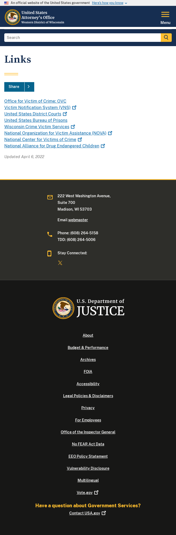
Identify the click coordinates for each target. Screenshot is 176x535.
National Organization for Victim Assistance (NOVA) (58, 133)
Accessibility (88, 384)
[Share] (19, 87)
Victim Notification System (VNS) (41, 107)
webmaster (78, 220)
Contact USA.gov (88, 513)
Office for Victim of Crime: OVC (35, 101)
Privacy (88, 408)
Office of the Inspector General (88, 432)
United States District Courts (36, 113)
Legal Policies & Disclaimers (88, 396)
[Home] (34, 24)
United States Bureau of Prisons (35, 120)
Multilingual (88, 480)
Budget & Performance (88, 347)
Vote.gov (88, 492)
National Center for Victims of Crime (43, 139)
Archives (88, 359)
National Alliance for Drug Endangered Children (55, 145)
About (88, 335)
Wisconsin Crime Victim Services (40, 126)
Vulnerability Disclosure (88, 468)
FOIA (88, 371)
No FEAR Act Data (88, 444)
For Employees (88, 420)
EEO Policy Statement (88, 456)
